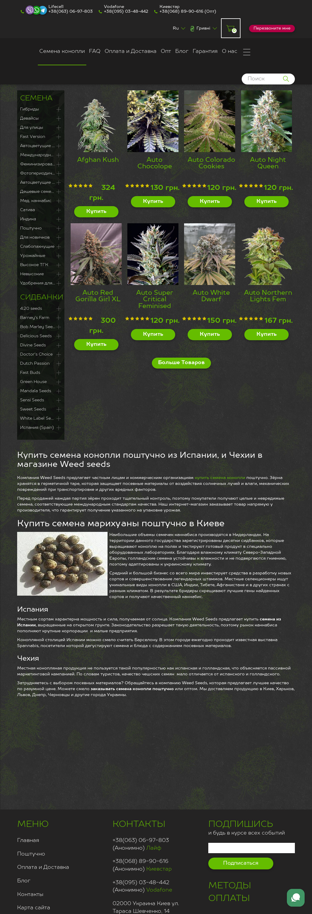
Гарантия (205, 51)
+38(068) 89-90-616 (181, 11)
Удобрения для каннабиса (40, 283)
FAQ (94, 51)
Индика (28, 219)
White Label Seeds (39, 418)
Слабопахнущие (37, 247)
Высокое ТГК (34, 265)
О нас (229, 51)
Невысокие (32, 274)
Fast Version (32, 137)
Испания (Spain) (37, 428)
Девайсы (29, 118)
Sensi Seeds (32, 400)
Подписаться (241, 863)
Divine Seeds (33, 345)
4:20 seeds (31, 309)
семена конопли (227, 478)
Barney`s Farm (34, 318)
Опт (166, 51)
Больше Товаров (181, 362)
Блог (181, 51)
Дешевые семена (38, 192)
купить (202, 478)
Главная (28, 840)
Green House (33, 382)
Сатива (27, 210)
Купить (96, 211)
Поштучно (31, 228)
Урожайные (32, 256)
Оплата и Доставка (131, 51)
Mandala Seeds (35, 391)
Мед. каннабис (35, 201)
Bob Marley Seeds (38, 327)
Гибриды (29, 109)
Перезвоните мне (272, 28)
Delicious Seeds (36, 336)
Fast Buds (30, 373)
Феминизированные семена (40, 164)
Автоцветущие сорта (40, 182)
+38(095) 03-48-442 (126, 11)
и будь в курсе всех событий (246, 827)
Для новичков (35, 237)
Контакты (30, 894)
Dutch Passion (35, 363)
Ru (176, 28)
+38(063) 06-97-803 (70, 11)
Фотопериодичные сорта (40, 173)
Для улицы (31, 128)
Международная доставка (40, 155)
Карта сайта (33, 907)
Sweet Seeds (33, 409)
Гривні (203, 28)
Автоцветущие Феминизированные (40, 146)
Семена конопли (62, 51)
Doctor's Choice (36, 354)
